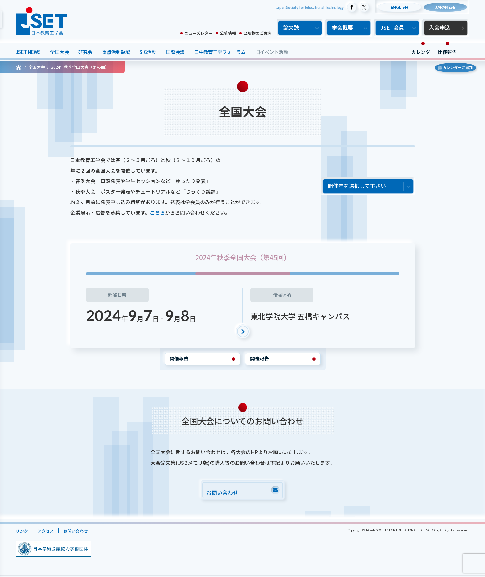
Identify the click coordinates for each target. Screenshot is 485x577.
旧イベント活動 (271, 52)
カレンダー (423, 52)
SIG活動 (148, 52)
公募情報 (228, 33)
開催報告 (447, 52)
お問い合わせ (82, 532)
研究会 (85, 52)
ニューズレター (198, 33)
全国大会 (59, 52)
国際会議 (175, 52)
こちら (157, 212)
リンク (23, 532)
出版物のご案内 (257, 33)
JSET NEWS (28, 52)
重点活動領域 (116, 52)
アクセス (49, 532)
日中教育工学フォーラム (220, 52)
